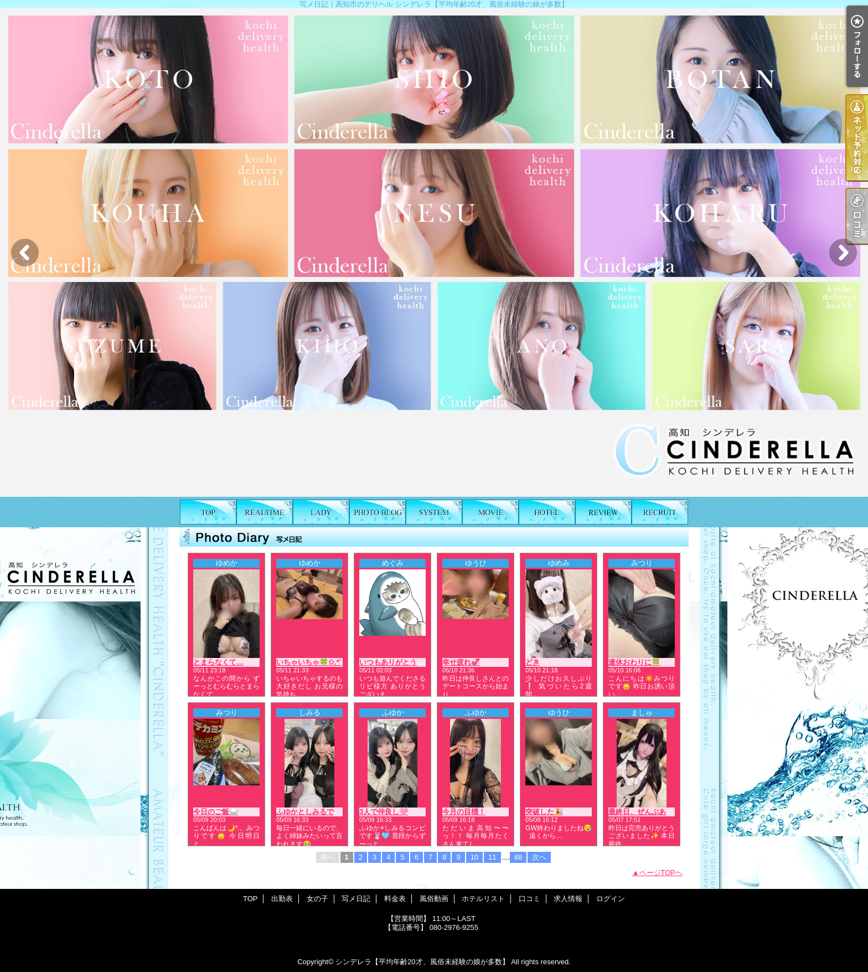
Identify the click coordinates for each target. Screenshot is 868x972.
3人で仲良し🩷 (383, 812)
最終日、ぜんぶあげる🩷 (648, 812)
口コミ (603, 512)
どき (532, 662)
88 (518, 857)
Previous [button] (25, 252)
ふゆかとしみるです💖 (313, 812)
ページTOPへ (661, 872)
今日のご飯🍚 (215, 812)
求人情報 (660, 512)
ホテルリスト (547, 512)
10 (474, 857)
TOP (208, 512)
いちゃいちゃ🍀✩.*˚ (309, 662)
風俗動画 (490, 512)
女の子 (321, 512)
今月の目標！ (463, 812)
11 (492, 857)
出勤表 (264, 512)
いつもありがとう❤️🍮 (397, 662)
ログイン (610, 898)
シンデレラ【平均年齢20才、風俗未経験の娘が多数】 (422, 962)
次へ (539, 857)
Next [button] (843, 252)
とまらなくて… (218, 662)
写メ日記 (377, 512)
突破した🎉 (544, 812)
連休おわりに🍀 (634, 662)
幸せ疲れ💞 (461, 662)
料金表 (434, 512)
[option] (434, 252)
